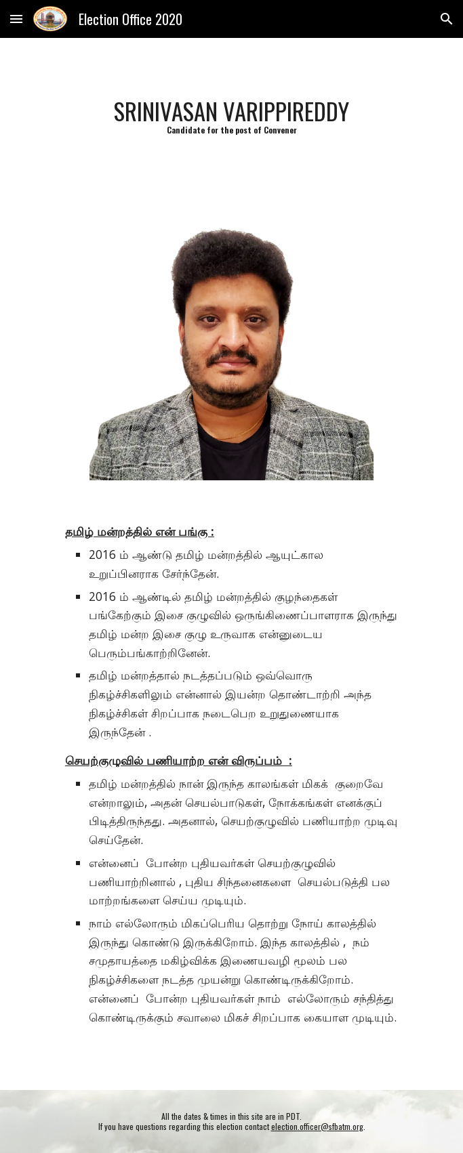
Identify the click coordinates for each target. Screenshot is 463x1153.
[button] (16, 18)
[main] (231, 116)
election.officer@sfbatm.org (317, 1126)
